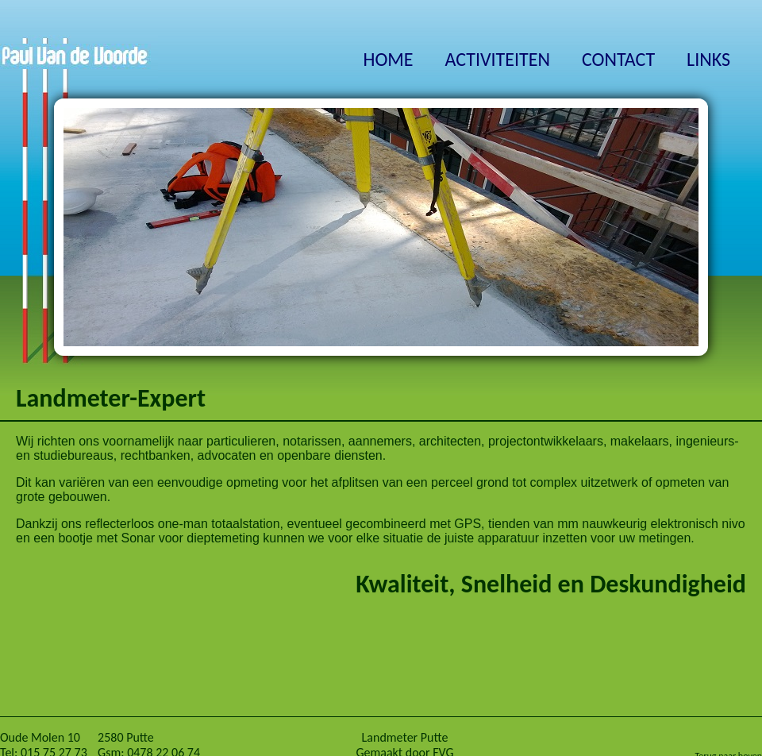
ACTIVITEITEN (497, 59)
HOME (388, 59)
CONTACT (618, 59)
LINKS (708, 59)
